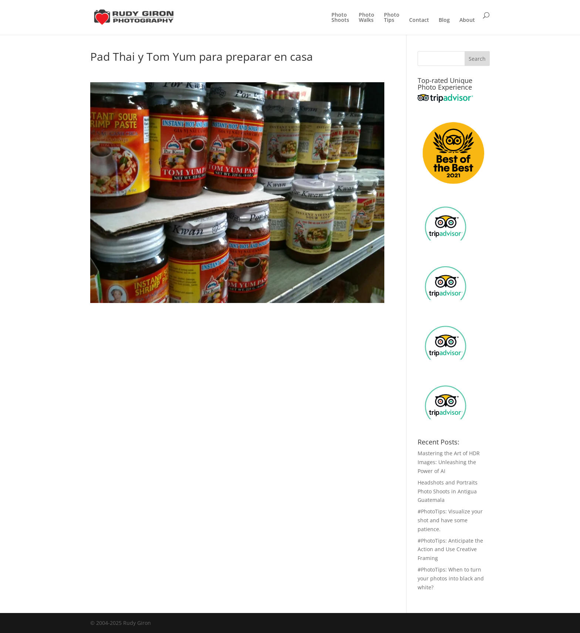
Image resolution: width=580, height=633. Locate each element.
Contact (419, 20)
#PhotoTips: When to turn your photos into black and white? (451, 578)
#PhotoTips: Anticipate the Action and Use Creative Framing (450, 549)
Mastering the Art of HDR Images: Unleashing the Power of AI (449, 462)
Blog (444, 20)
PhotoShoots (340, 17)
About (467, 20)
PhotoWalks (366, 17)
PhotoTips (391, 17)
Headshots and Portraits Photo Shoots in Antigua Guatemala (448, 491)
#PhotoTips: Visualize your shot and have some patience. (450, 520)
